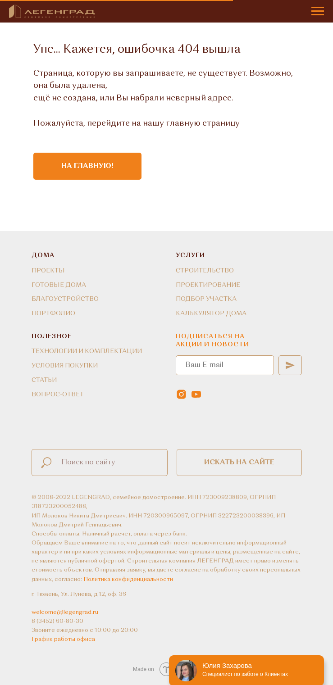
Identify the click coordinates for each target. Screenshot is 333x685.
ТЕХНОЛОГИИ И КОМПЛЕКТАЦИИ (87, 351)
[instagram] (181, 394)
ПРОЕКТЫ (48, 271)
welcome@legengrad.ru (65, 612)
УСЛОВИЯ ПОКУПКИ (65, 366)
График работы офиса (63, 639)
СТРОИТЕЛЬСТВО (205, 271)
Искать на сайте (239, 462)
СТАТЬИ (44, 380)
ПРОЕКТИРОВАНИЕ (208, 285)
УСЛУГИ (190, 255)
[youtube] (196, 394)
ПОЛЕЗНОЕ (52, 336)
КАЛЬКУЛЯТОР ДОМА (211, 313)
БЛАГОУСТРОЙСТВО (65, 299)
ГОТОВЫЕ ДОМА (59, 285)
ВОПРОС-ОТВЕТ (58, 394)
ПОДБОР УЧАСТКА (206, 299)
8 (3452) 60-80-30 (57, 621)
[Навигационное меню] (317, 11)
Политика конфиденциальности (128, 579)
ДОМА (43, 255)
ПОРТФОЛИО (53, 313)
